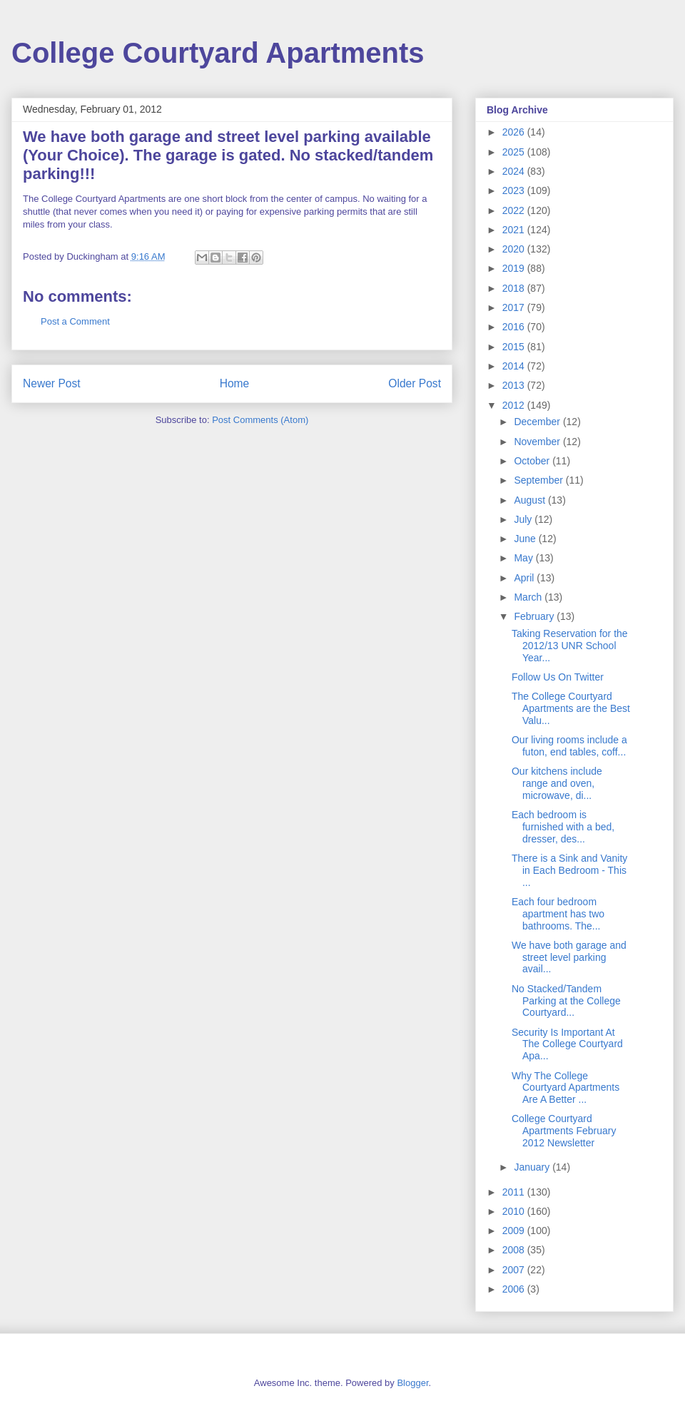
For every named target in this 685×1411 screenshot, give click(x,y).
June (526, 538)
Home (235, 383)
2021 (514, 229)
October (533, 461)
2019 (514, 268)
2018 (514, 288)
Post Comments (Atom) (260, 419)
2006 (514, 1289)
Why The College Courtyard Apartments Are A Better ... (565, 1088)
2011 (514, 1192)
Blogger (412, 1382)
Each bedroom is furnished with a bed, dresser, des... (563, 827)
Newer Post (52, 383)
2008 (514, 1249)
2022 (514, 210)
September (539, 480)
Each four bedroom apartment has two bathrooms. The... (558, 914)
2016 (514, 326)
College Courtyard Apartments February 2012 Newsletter (564, 1130)
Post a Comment (75, 321)
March (529, 597)
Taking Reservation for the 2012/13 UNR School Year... (570, 645)
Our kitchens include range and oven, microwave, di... (557, 783)
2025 (514, 152)
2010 (514, 1211)
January (533, 1167)
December (538, 421)
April (525, 578)
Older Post (414, 383)
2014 (514, 366)
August (530, 500)
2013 (514, 385)
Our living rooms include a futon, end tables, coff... (569, 746)
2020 (514, 249)
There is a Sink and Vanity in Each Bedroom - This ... (569, 870)
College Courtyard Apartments (218, 52)
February (535, 616)
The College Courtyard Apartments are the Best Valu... (571, 708)
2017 (514, 307)
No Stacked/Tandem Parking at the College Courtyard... (566, 1001)
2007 (514, 1269)
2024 (514, 171)
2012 (514, 405)
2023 (514, 190)
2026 (514, 132)
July (524, 519)
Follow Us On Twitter (558, 677)
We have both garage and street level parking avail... (569, 957)
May (524, 558)
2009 (514, 1230)
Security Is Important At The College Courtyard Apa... (567, 1044)
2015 (514, 346)
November (538, 441)
